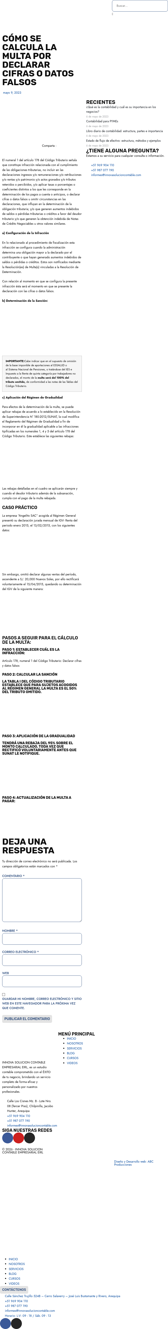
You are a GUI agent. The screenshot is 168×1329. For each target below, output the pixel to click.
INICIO (71, 1038)
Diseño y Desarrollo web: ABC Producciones (134, 1163)
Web (5, 973)
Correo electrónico (20, 952)
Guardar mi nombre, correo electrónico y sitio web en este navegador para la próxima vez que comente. (42, 1003)
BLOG (71, 1053)
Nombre (10, 931)
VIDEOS (72, 1063)
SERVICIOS (74, 1048)
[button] (140, 14)
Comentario (13, 876)
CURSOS (73, 1058)
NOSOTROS (75, 1043)
